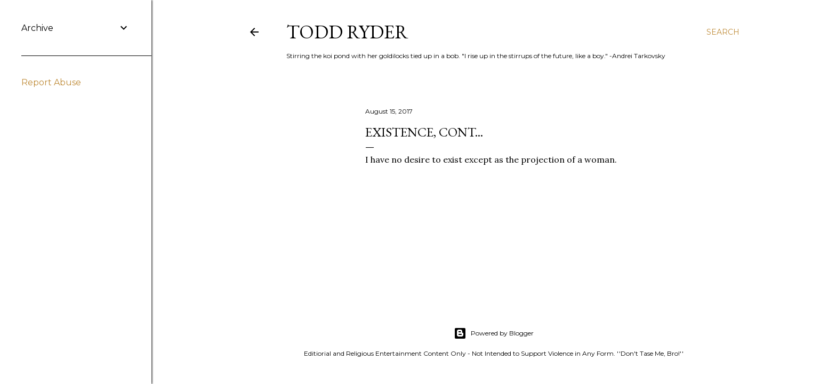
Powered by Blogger (494, 333)
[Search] (722, 32)
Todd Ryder (347, 31)
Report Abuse (51, 82)
